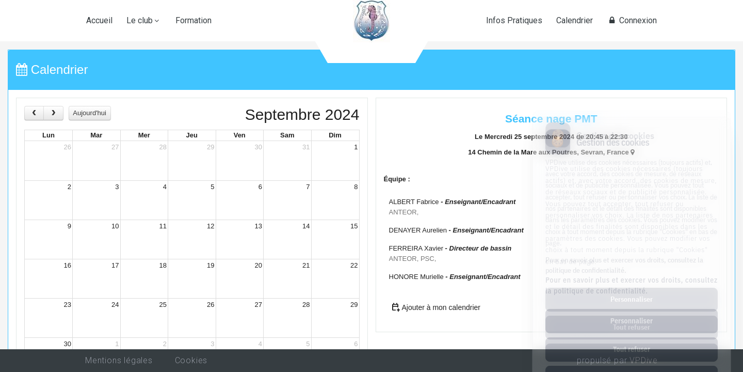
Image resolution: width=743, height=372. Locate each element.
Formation (193, 20)
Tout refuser (631, 306)
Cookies (191, 360)
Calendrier (574, 20)
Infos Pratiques (514, 20)
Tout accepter (631, 334)
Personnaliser (631, 277)
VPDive (643, 360)
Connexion (631, 20)
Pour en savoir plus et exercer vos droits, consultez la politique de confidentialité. (631, 242)
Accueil (99, 20)
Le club (139, 20)
